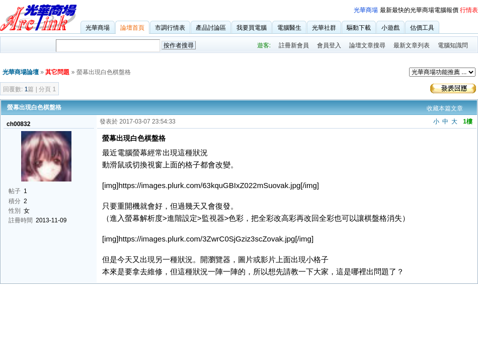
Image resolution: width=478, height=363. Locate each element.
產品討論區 (211, 27)
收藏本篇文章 (445, 108)
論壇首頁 (132, 27)
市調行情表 (170, 27)
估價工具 (422, 27)
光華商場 (366, 10)
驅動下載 (359, 27)
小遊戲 (390, 27)
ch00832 (18, 124)
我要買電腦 (251, 27)
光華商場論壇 (21, 72)
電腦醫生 (289, 27)
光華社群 (324, 27)
